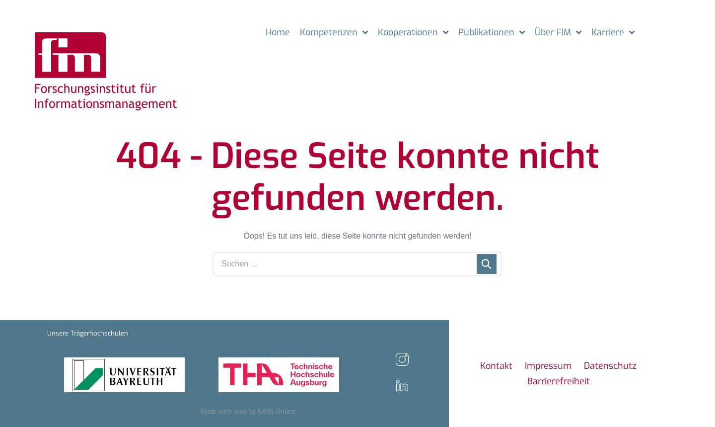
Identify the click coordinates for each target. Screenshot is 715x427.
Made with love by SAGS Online (248, 411)
